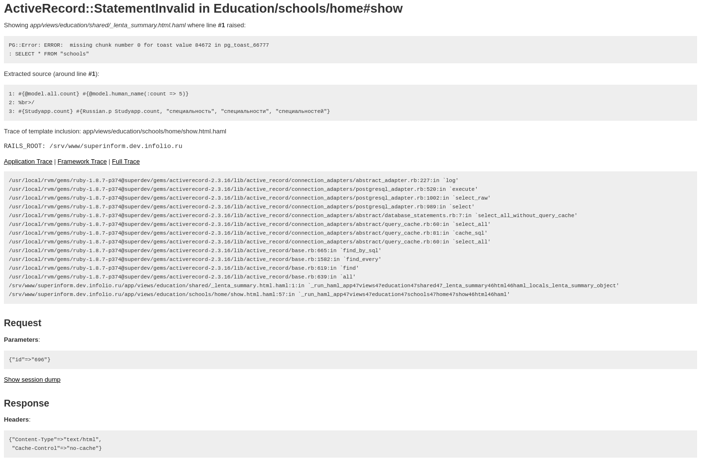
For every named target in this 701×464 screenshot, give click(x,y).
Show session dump (32, 379)
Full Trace (126, 161)
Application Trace (28, 161)
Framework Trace (82, 161)
